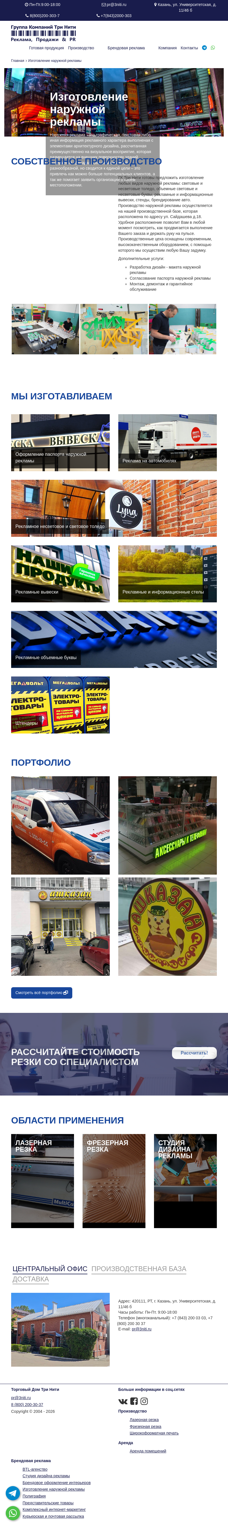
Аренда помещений (148, 1451)
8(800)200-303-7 (44, 15)
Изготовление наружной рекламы (54, 1489)
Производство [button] (100, 48)
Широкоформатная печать (154, 1433)
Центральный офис (50, 1269)
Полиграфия (34, 1496)
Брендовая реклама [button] (135, 48)
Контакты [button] (189, 48)
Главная (17, 61)
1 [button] (114, 358)
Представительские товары (48, 1503)
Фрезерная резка (145, 1426)
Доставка (31, 1279)
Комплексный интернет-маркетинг (54, 1509)
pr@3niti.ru (117, 4)
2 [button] (122, 358)
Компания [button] (167, 48)
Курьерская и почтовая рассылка (53, 1516)
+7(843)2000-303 (116, 15)
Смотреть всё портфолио (41, 992)
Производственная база (138, 1269)
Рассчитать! (194, 1052)
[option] (45, 329)
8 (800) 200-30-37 (27, 1404)
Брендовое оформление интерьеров (57, 1482)
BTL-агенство (35, 1469)
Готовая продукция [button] (65, 48)
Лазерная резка (144, 1419)
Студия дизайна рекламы (46, 1476)
